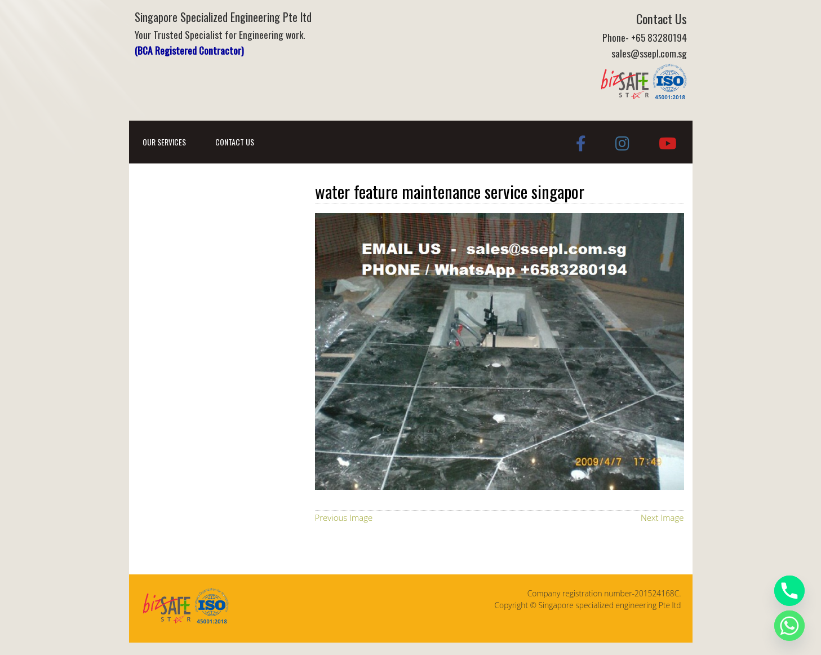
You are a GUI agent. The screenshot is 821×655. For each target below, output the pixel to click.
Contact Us (234, 142)
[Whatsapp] (789, 625)
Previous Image (344, 517)
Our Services (164, 142)
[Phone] (789, 591)
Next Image (662, 517)
